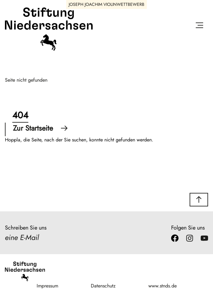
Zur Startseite (40, 128)
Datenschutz (103, 285)
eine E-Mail (22, 237)
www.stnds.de (162, 285)
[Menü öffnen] (199, 26)
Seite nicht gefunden (26, 79)
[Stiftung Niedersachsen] (49, 49)
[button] (199, 199)
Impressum (47, 285)
